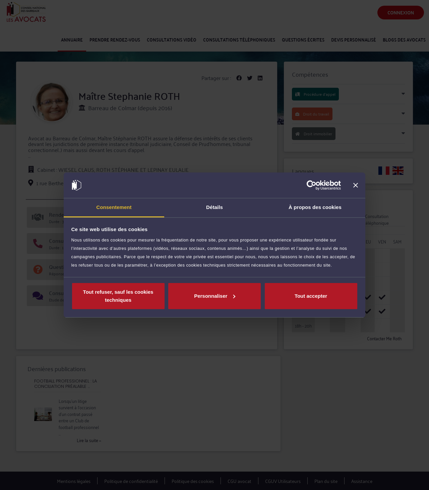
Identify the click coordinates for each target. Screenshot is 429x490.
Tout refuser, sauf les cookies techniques (118, 296)
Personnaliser (214, 296)
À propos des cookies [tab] (315, 207)
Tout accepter (311, 296)
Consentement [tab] (113, 207)
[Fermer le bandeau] (355, 185)
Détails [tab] (214, 207)
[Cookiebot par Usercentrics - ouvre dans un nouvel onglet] (311, 185)
